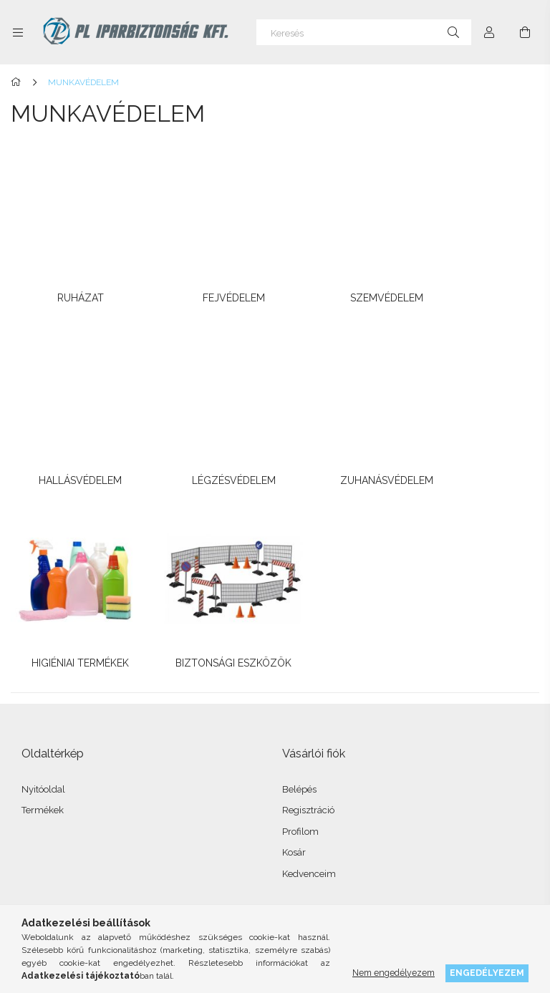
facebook (33, 888)
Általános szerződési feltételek (86, 734)
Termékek (42, 592)
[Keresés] (363, 32)
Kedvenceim (309, 656)
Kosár (294, 634)
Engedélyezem (487, 972)
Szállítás (39, 797)
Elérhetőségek (52, 818)
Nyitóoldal (43, 571)
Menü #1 (300, 734)
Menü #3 (301, 776)
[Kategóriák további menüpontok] (18, 32)
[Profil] (489, 32)
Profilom (300, 614)
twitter (97, 888)
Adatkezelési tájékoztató (72, 755)
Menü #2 (301, 755)
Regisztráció (308, 592)
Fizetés (36, 776)
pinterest (128, 888)
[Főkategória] (18, 82)
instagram (65, 888)
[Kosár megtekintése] (525, 32)
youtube (160, 888)
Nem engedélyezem (393, 972)
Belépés (299, 571)
